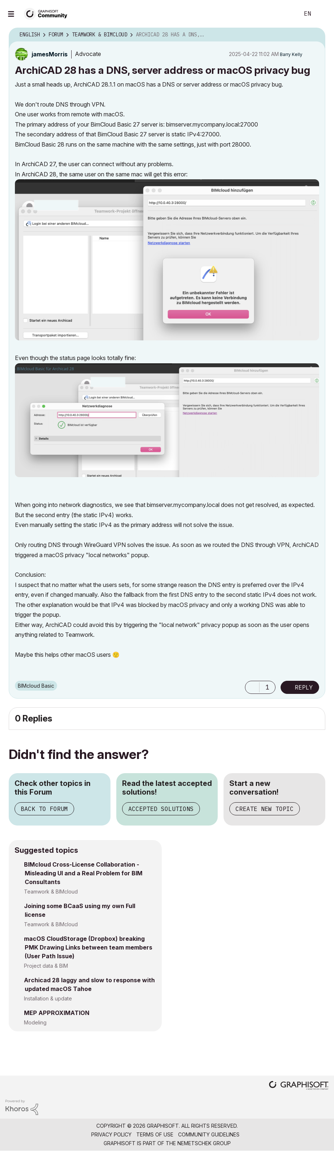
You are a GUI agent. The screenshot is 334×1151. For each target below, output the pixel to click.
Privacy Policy (111, 1134)
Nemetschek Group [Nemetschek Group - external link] (204, 1143)
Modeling (35, 1022)
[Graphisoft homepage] (299, 1086)
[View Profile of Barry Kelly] (291, 54)
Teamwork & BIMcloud (51, 891)
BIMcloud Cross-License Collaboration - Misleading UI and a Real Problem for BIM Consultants (83, 873)
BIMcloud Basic (36, 686)
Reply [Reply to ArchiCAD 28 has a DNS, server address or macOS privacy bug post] (304, 687)
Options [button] (315, 35)
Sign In (322, 14)
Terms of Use (154, 1134)
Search (285, 13)
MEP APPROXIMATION (56, 1012)
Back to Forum (44, 808)
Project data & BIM (46, 966)
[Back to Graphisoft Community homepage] (48, 13)
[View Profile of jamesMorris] (50, 54)
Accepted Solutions (161, 808)
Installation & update (48, 998)
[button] (167, 259)
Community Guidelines (209, 1134)
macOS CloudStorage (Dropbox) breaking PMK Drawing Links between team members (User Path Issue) (88, 947)
